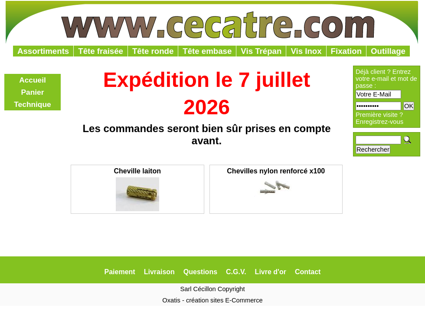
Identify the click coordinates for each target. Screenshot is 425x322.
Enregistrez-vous (379, 121)
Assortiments (43, 51)
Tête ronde (152, 51)
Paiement (120, 272)
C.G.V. (236, 272)
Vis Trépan (261, 51)
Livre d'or (270, 272)
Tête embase (207, 51)
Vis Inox (306, 51)
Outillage (388, 51)
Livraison (159, 272)
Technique (32, 104)
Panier (32, 92)
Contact (308, 272)
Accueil (32, 80)
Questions (200, 272)
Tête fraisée (100, 51)
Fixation (346, 51)
